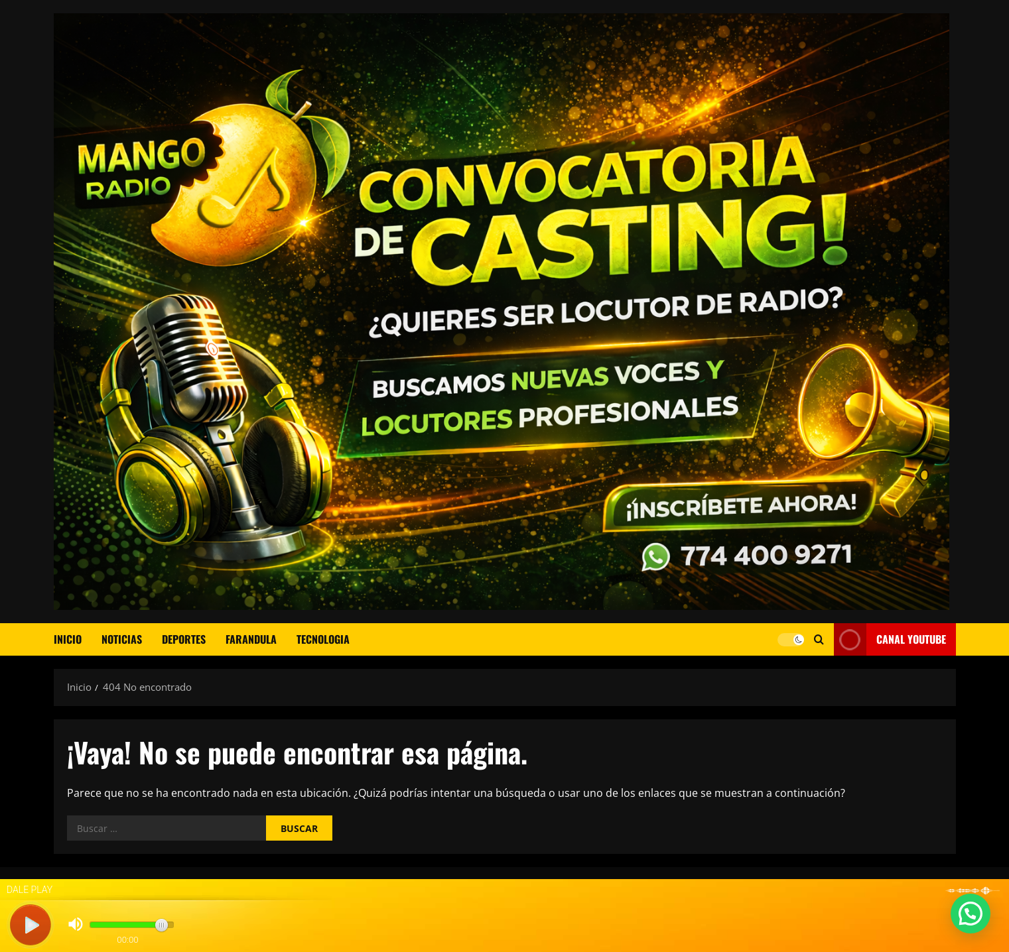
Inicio (68, 639)
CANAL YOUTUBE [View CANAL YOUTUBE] (890, 639)
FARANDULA (251, 639)
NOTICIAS (121, 639)
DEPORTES (184, 639)
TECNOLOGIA (323, 639)
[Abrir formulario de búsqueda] (819, 639)
